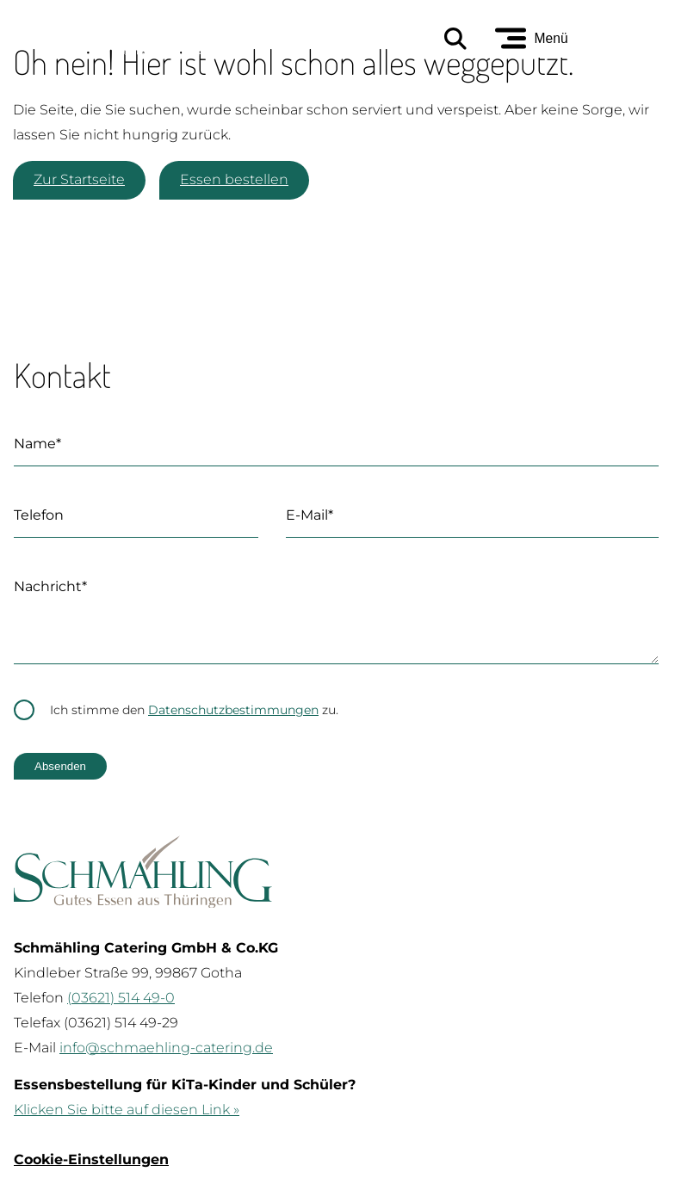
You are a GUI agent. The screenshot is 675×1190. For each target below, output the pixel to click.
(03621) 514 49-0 (121, 1015)
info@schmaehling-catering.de (166, 1065)
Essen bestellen (234, 179)
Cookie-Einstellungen (91, 1176)
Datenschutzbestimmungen (233, 727)
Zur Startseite (79, 179)
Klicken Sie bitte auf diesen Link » (126, 1127)
